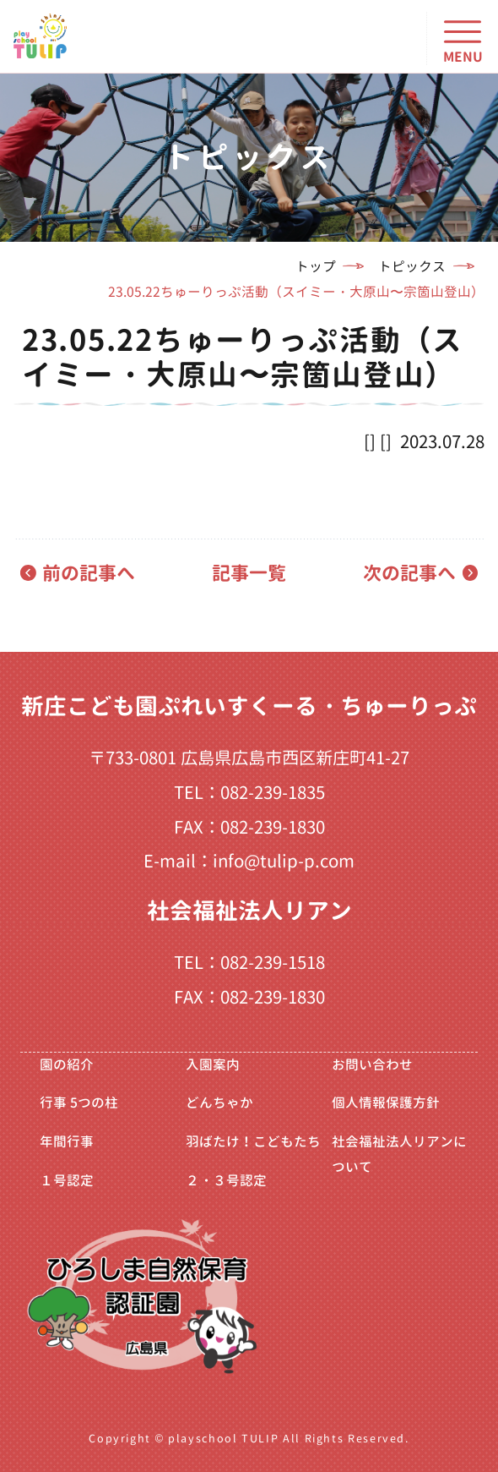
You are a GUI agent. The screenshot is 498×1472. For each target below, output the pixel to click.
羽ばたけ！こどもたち (253, 1141)
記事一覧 (249, 573)
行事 (79, 1102)
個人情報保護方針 (386, 1102)
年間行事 (67, 1141)
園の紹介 (67, 1064)
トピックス (412, 266)
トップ (315, 266)
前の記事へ (88, 573)
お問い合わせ (372, 1064)
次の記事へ (409, 573)
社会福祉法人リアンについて (399, 1154)
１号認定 (67, 1180)
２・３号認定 (226, 1180)
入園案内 (213, 1064)
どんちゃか (219, 1102)
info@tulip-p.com (284, 861)
